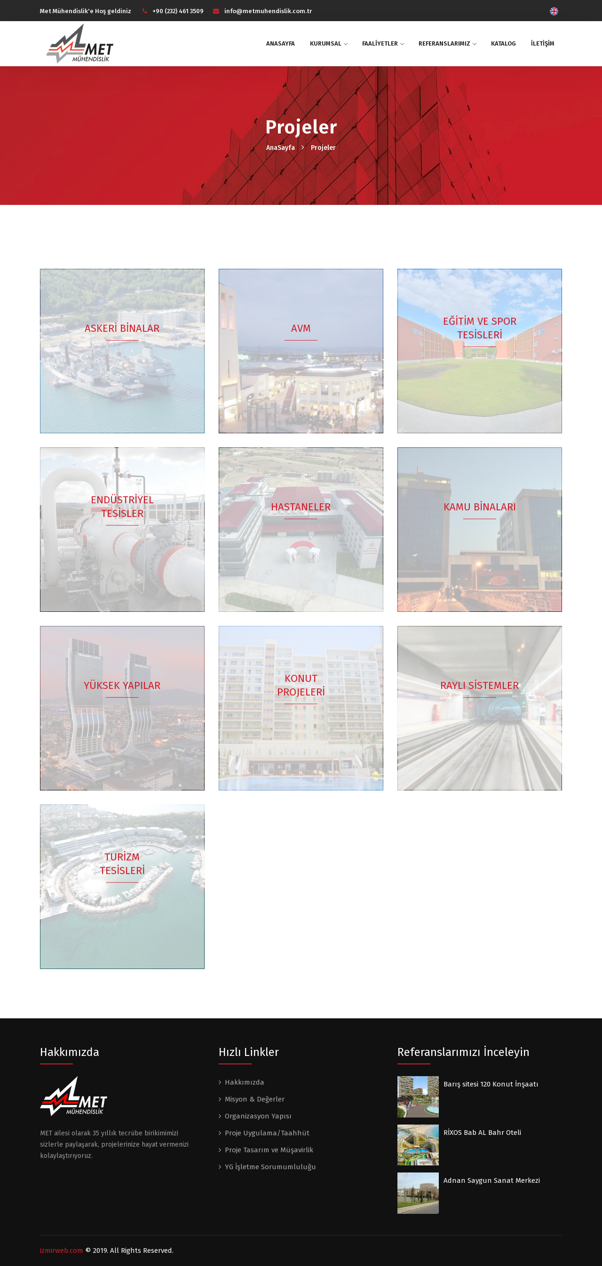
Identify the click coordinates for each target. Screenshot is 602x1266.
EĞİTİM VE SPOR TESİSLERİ (479, 329)
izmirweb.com (61, 1250)
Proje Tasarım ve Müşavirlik (269, 1150)
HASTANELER (301, 507)
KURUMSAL (328, 43)
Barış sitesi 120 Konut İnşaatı (491, 1084)
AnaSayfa (280, 148)
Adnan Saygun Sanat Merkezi (492, 1180)
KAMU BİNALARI (480, 507)
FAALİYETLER (383, 43)
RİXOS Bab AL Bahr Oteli (482, 1132)
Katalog (503, 43)
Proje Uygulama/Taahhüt (267, 1133)
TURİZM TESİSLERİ (122, 865)
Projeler (323, 148)
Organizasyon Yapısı (258, 1116)
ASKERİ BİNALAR (122, 328)
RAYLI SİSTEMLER (480, 686)
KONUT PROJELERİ (301, 686)
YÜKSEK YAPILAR (122, 686)
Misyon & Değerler (255, 1099)
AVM (301, 328)
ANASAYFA (280, 43)
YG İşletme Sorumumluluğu (270, 1167)
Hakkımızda (244, 1082)
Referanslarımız (447, 43)
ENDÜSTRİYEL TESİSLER (122, 507)
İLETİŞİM (542, 43)
